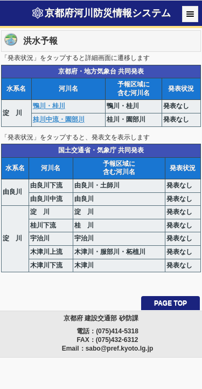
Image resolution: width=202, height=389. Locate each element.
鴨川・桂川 (49, 106)
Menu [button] (190, 14)
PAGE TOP (170, 303)
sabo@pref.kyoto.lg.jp (120, 348)
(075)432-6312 (117, 340)
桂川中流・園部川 (59, 119)
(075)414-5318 (117, 331)
